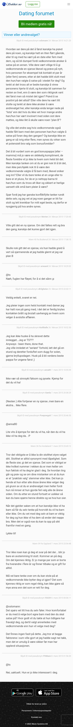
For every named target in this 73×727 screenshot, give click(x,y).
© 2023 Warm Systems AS (36, 724)
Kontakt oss (36, 717)
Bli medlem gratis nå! (36, 24)
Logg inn (33, 4)
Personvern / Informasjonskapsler (36, 711)
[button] (68, 4)
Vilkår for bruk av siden (36, 704)
